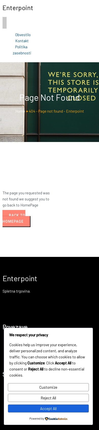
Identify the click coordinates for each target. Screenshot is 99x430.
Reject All (48, 398)
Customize (48, 387)
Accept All (48, 408)
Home (20, 111)
